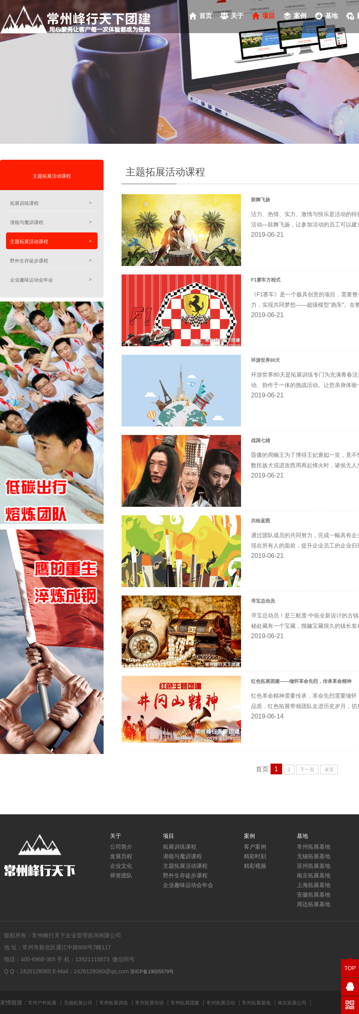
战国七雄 (260, 440)
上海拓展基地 (313, 885)
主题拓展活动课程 (52, 176)
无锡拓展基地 (313, 856)
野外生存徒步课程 (51, 261)
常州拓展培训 (149, 1003)
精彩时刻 (255, 856)
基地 (331, 15)
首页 (205, 15)
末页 (329, 769)
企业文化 (121, 866)
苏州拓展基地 (313, 866)
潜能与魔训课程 (51, 222)
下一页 (307, 769)
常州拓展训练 (113, 1003)
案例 (300, 15)
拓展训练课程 (51, 203)
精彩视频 (255, 866)
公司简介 (121, 846)
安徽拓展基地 (313, 894)
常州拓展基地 (313, 846)
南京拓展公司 (292, 1003)
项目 (268, 15)
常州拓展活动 (220, 1003)
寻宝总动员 (263, 601)
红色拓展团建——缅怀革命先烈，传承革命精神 (301, 681)
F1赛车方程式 (266, 280)
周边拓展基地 (313, 904)
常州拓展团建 (185, 1003)
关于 (237, 15)
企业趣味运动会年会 (51, 280)
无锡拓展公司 (78, 1003)
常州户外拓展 (42, 1003)
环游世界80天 (265, 360)
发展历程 (121, 856)
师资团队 (121, 875)
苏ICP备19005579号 (152, 971)
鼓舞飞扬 (260, 199)
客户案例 (255, 846)
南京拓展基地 (313, 875)
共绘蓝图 (260, 521)
